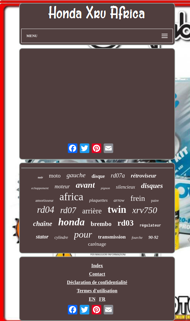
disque (98, 176)
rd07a (118, 175)
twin (117, 209)
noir (40, 177)
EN (92, 299)
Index (97, 265)
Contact (97, 273)
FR (102, 299)
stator (42, 237)
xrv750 (144, 210)
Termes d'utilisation (97, 290)
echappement (40, 188)
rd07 (68, 210)
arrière (92, 211)
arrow (119, 200)
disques (152, 185)
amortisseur (44, 200)
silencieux (125, 186)
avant (85, 184)
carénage (97, 244)
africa (71, 197)
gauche (76, 175)
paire (155, 200)
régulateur (150, 226)
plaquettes (98, 200)
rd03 (125, 222)
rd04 (45, 209)
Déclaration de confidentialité (97, 282)
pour (83, 234)
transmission (112, 237)
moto (55, 175)
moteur (62, 186)
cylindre (61, 237)
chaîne (42, 223)
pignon (105, 188)
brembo (101, 223)
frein (137, 198)
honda (71, 221)
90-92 (153, 237)
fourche (137, 238)
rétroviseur (144, 175)
